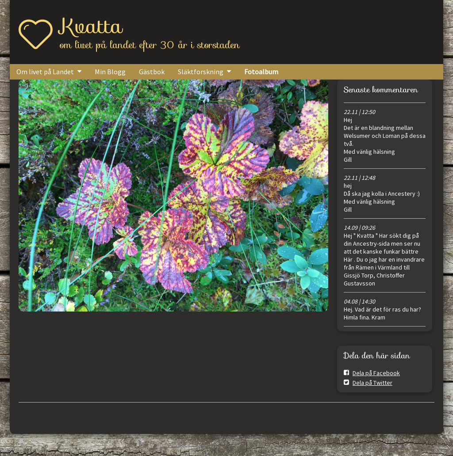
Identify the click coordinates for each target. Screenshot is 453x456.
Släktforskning (200, 71)
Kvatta (91, 26)
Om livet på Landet (45, 71)
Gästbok (152, 71)
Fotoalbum (261, 71)
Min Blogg (110, 71)
